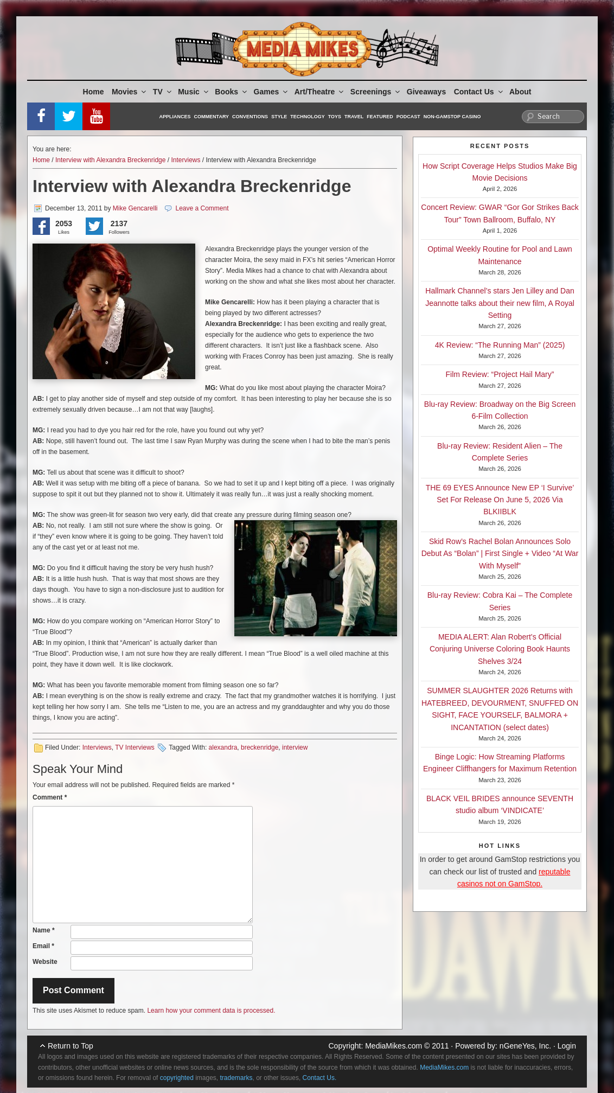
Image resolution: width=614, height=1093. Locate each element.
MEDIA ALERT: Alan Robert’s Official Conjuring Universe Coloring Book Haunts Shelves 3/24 (500, 649)
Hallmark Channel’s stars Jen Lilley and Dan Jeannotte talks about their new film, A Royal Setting (499, 302)
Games (272, 91)
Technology (307, 116)
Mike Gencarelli (135, 208)
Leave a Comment (201, 208)
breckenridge (259, 747)
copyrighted (177, 1078)
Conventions (250, 116)
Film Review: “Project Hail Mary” (500, 374)
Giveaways (426, 91)
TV (163, 91)
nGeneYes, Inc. (525, 1045)
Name (44, 930)
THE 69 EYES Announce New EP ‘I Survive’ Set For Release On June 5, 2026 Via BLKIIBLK (500, 499)
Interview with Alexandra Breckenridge (110, 160)
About (520, 91)
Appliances (175, 116)
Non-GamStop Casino (452, 116)
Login (567, 1045)
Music (194, 91)
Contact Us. (320, 1078)
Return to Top (70, 1045)
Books (231, 91)
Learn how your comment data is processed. (211, 1010)
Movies (130, 91)
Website (45, 962)
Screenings (375, 91)
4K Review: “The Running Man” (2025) (500, 345)
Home (93, 91)
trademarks (236, 1078)
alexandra (223, 747)
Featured (380, 116)
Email (43, 946)
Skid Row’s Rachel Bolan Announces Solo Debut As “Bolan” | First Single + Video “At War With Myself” (500, 553)
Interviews (185, 160)
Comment (50, 797)
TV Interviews (135, 747)
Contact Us (479, 91)
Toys (334, 116)
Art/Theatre (320, 91)
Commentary (211, 116)
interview (295, 747)
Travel (353, 116)
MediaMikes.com (393, 1045)
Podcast (408, 116)
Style (279, 116)
